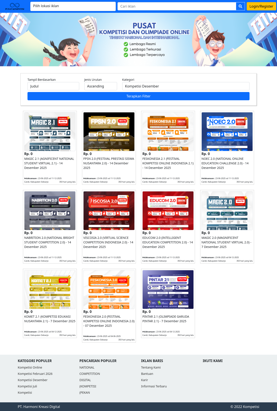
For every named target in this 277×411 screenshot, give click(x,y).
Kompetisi (25, 392)
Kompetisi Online (30, 367)
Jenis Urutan (93, 80)
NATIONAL (86, 367)
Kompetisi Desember (32, 380)
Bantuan (147, 374)
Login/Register (261, 6)
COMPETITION (89, 374)
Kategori (128, 80)
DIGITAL (85, 380)
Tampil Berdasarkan (41, 80)
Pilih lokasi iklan (46, 5)
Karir (144, 380)
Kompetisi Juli (27, 386)
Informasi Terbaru (154, 386)
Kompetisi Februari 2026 (35, 374)
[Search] (177, 6)
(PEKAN (84, 392)
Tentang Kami (151, 367)
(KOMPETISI (87, 386)
